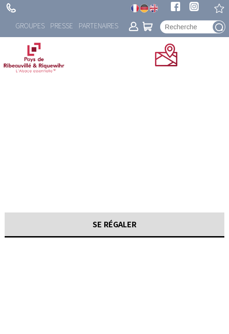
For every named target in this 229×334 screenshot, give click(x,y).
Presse (61, 25)
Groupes (30, 25)
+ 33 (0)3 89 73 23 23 (11, 8)
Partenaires (98, 25)
